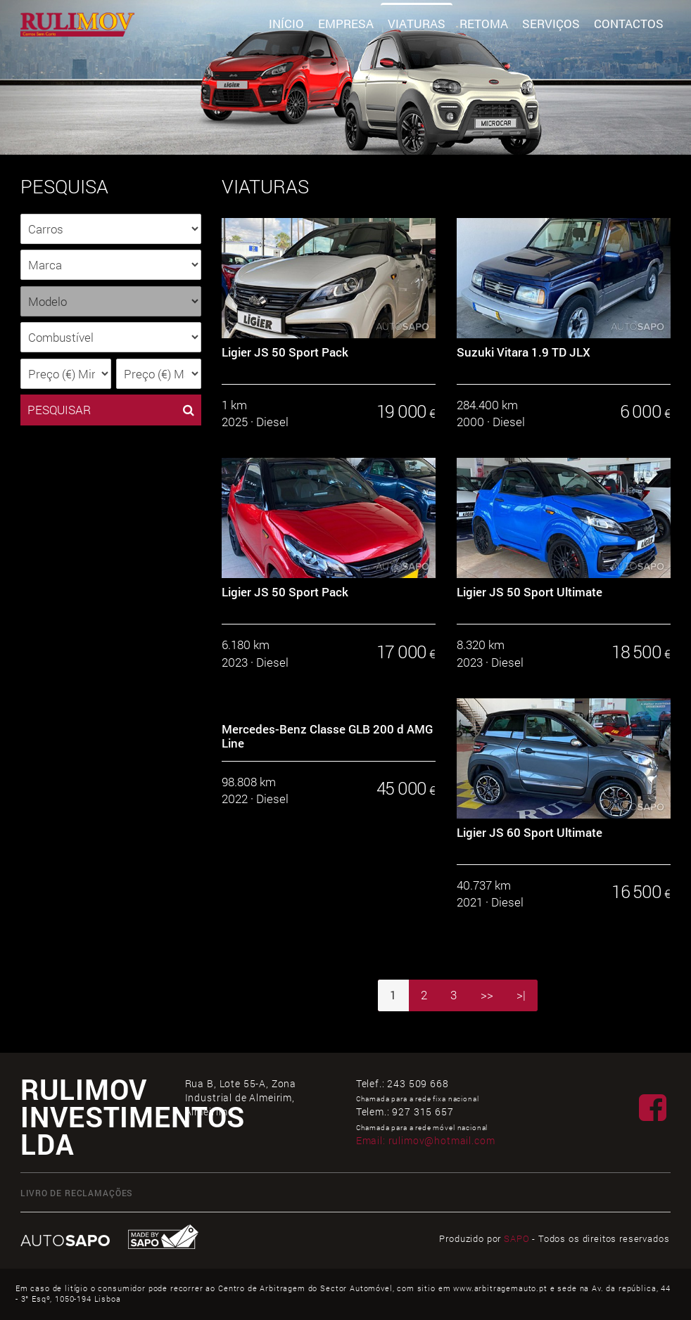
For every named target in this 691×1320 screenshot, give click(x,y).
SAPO (516, 1238)
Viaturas (416, 23)
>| (521, 995)
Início (286, 23)
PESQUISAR (110, 410)
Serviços (551, 23)
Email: (425, 1140)
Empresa (346, 23)
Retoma (483, 23)
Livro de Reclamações (76, 1193)
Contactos (629, 23)
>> (487, 995)
